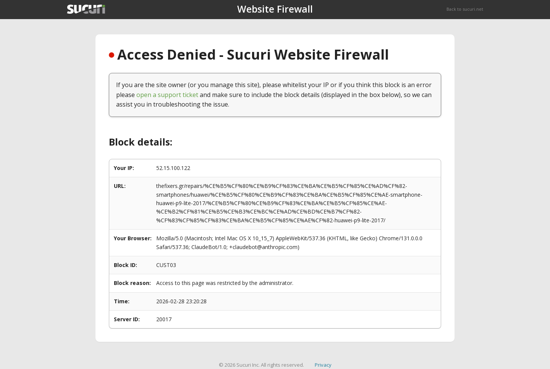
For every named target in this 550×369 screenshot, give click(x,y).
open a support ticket (167, 95)
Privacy (323, 364)
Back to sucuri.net (464, 9)
